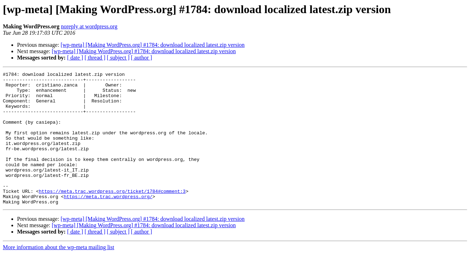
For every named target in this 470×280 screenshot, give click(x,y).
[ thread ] (94, 58)
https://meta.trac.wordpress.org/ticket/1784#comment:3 (112, 215)
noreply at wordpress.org (89, 26)
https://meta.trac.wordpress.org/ (108, 222)
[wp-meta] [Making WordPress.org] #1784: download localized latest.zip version (153, 45)
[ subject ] (118, 58)
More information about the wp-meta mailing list (58, 274)
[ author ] (141, 58)
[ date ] (75, 58)
